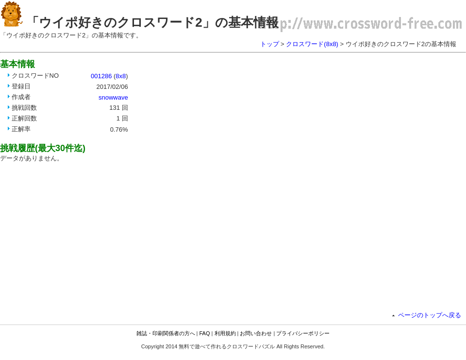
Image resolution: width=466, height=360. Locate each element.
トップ (269, 44)
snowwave (113, 97)
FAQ (205, 333)
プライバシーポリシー (303, 333)
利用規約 (225, 333)
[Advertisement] (241, 88)
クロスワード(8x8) (312, 44)
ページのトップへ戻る (429, 315)
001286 (101, 76)
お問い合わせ (256, 333)
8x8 (121, 76)
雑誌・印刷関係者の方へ (165, 333)
